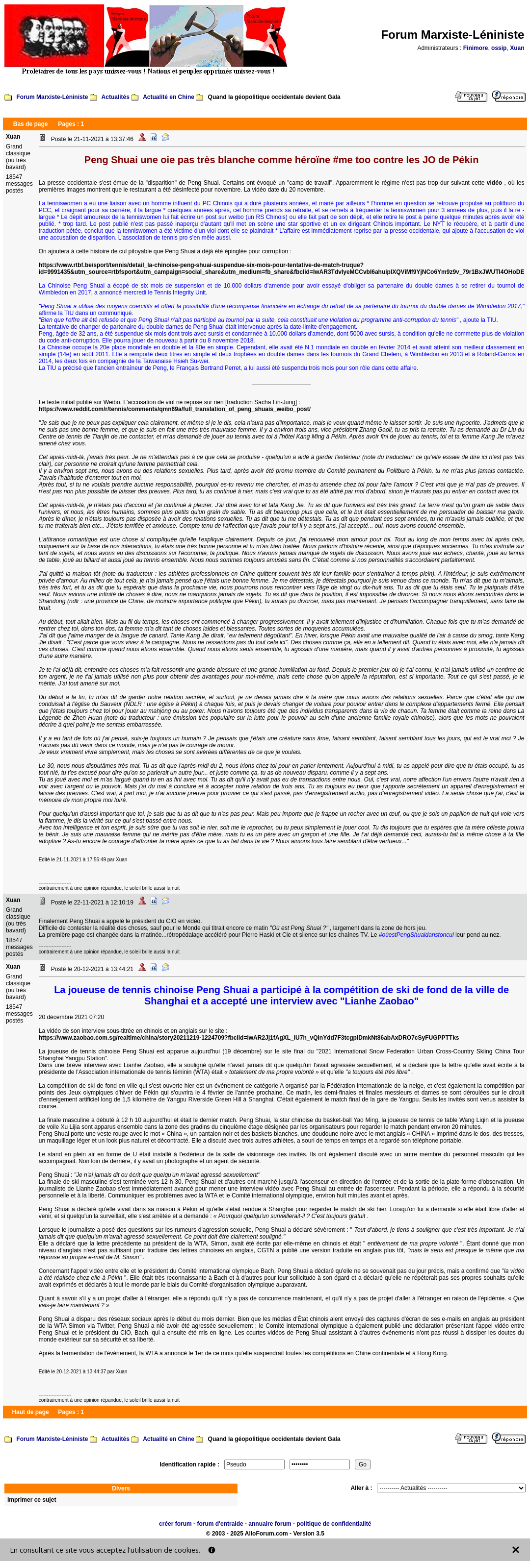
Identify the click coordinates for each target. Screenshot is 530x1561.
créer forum (175, 1523)
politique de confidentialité (333, 1523)
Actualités (116, 97)
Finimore (475, 48)
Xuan (517, 48)
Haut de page (30, 1412)
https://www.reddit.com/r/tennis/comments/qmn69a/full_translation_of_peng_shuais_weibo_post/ (175, 409)
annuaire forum (269, 1523)
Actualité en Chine (168, 97)
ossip (498, 48)
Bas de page (30, 124)
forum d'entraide (220, 1523)
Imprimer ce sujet (31, 1499)
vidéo (495, 182)
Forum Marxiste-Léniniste (52, 97)
